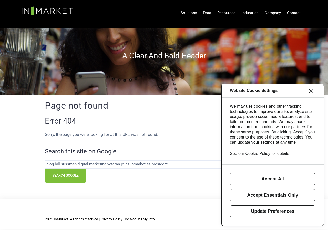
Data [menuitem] (207, 13)
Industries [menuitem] (250, 13)
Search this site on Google (80, 151)
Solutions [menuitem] (189, 13)
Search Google (65, 175)
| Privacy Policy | (112, 219)
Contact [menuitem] (294, 13)
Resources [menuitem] (226, 13)
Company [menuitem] (273, 13)
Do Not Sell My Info (140, 219)
